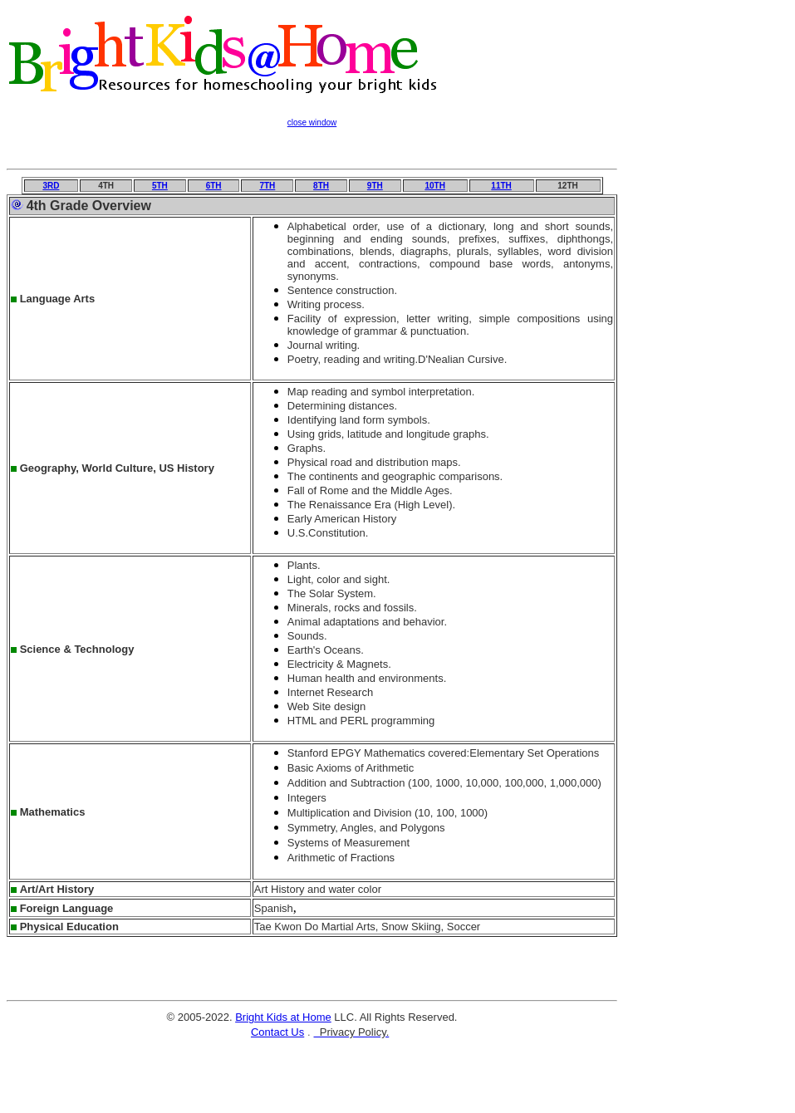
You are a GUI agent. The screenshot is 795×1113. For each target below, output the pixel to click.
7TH (267, 185)
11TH (501, 185)
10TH (434, 185)
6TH (214, 185)
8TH (321, 185)
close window (311, 122)
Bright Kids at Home (283, 1017)
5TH (160, 185)
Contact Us (277, 1032)
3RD (50, 185)
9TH (375, 185)
